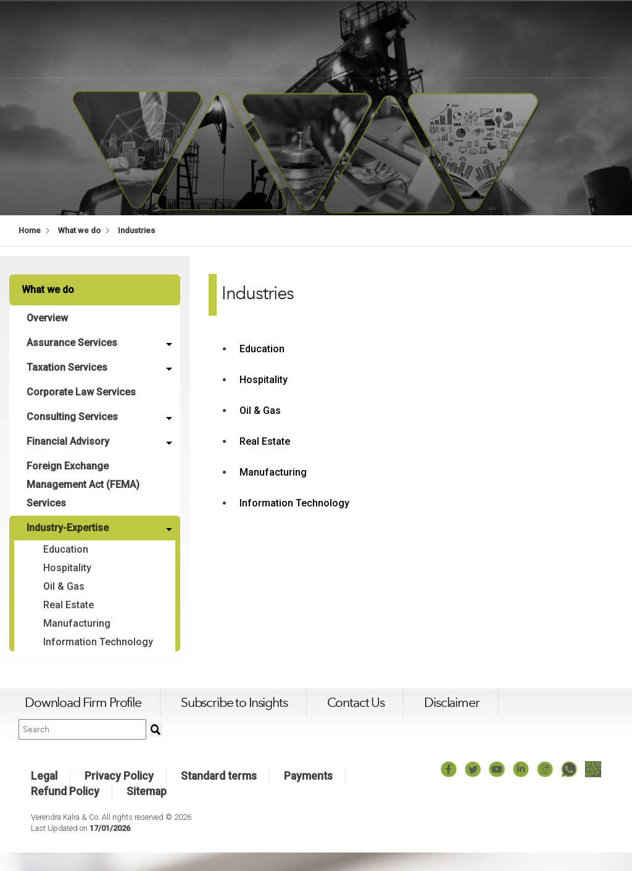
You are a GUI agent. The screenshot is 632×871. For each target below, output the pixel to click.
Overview (48, 318)
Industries (136, 230)
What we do (376, 38)
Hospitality (68, 568)
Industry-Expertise (69, 528)
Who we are (297, 38)
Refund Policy (65, 810)
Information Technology (71, 651)
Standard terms (219, 794)
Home (30, 230)
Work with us (544, 38)
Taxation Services (68, 367)
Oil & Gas (65, 586)
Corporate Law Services (82, 392)
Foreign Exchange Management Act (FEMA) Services (84, 484)
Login (610, 38)
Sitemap (147, 810)
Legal (44, 794)
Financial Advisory (69, 441)
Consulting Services (73, 417)
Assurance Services (73, 343)
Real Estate (69, 605)
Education (66, 549)
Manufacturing (78, 623)
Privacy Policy (119, 794)
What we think (459, 38)
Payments (308, 794)
